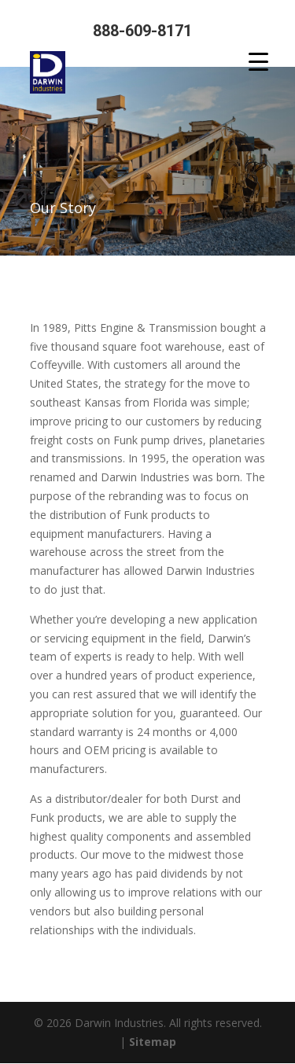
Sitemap (152, 1041)
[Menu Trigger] (258, 61)
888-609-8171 (142, 31)
